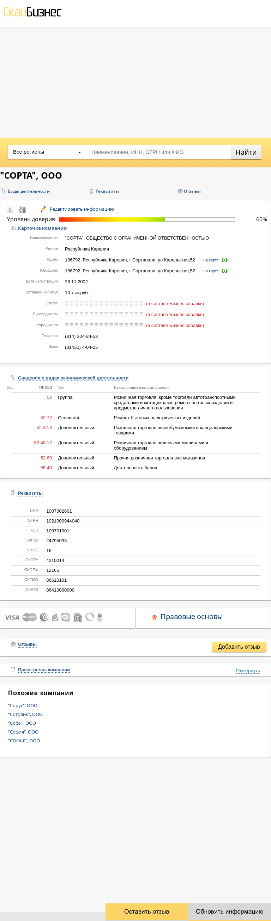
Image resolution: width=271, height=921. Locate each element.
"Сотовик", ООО (25, 714)
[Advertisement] (135, 80)
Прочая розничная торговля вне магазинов (159, 457)
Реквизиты (107, 191)
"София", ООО (23, 732)
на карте (211, 260)
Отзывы (192, 191)
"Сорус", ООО (22, 705)
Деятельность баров (135, 467)
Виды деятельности (29, 191)
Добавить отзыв (239, 647)
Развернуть (248, 670)
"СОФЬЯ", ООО (24, 740)
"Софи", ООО (22, 723)
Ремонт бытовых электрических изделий (157, 417)
